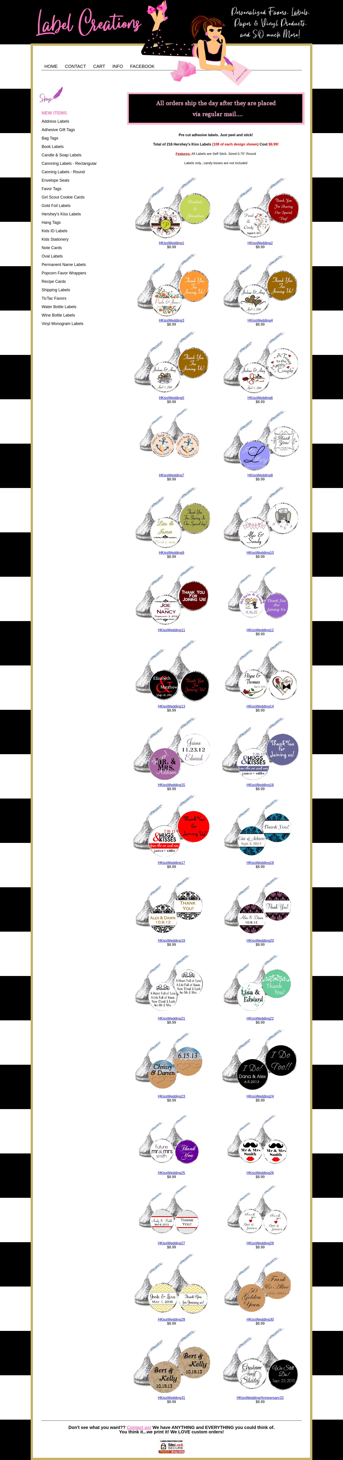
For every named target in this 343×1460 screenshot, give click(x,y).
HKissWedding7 (171, 475)
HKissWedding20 (260, 941)
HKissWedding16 (260, 785)
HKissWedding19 (171, 941)
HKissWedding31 (171, 1398)
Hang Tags (51, 222)
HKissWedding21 (171, 1018)
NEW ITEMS (54, 112)
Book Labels (53, 146)
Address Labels (55, 121)
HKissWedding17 (171, 863)
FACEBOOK (142, 66)
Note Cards (52, 248)
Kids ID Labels (54, 231)
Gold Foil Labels (56, 205)
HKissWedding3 (171, 320)
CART (99, 66)
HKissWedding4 (260, 320)
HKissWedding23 (171, 1096)
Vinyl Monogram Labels (62, 323)
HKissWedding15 (171, 785)
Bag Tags (50, 138)
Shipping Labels (56, 290)
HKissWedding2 (260, 243)
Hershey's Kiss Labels (61, 214)
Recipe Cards (54, 281)
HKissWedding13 (171, 706)
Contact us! (139, 1427)
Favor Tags (51, 189)
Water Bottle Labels (59, 307)
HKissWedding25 (171, 1173)
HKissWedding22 (260, 1018)
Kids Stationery (55, 239)
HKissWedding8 (260, 475)
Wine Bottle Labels (58, 315)
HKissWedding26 (260, 1173)
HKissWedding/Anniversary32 (260, 1398)
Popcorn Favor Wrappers (64, 273)
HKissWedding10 (260, 553)
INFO (117, 66)
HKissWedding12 (260, 630)
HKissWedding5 (171, 398)
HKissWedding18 (260, 863)
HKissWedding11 (171, 630)
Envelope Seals (55, 180)
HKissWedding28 (260, 1243)
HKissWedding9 (171, 553)
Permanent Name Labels (64, 264)
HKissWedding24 (260, 1096)
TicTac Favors (54, 298)
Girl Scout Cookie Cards (63, 197)
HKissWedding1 (171, 243)
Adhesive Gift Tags (58, 130)
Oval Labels (52, 256)
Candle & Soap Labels (61, 155)
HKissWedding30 (260, 1319)
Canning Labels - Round (63, 172)
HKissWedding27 (171, 1243)
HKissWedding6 (260, 398)
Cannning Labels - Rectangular (69, 163)
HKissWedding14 (260, 706)
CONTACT (75, 66)
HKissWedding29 (171, 1319)
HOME (51, 66)
